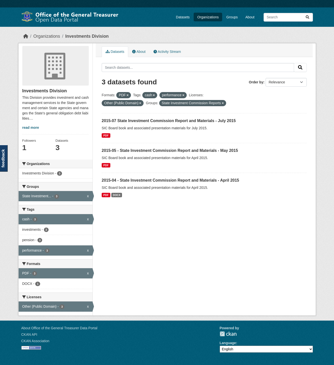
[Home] (25, 36)
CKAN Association (35, 341)
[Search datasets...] (288, 17)
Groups (232, 17)
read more (30, 128)
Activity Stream (167, 52)
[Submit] (307, 17)
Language (228, 343)
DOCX (116, 195)
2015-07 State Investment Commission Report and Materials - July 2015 (169, 121)
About (250, 17)
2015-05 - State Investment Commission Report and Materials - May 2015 (170, 150)
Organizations (208, 17)
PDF (106, 135)
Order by (256, 82)
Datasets (183, 17)
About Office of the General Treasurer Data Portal (59, 328)
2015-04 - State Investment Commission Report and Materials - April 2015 (170, 180)
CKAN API (29, 334)
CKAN (228, 333)
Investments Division (87, 36)
